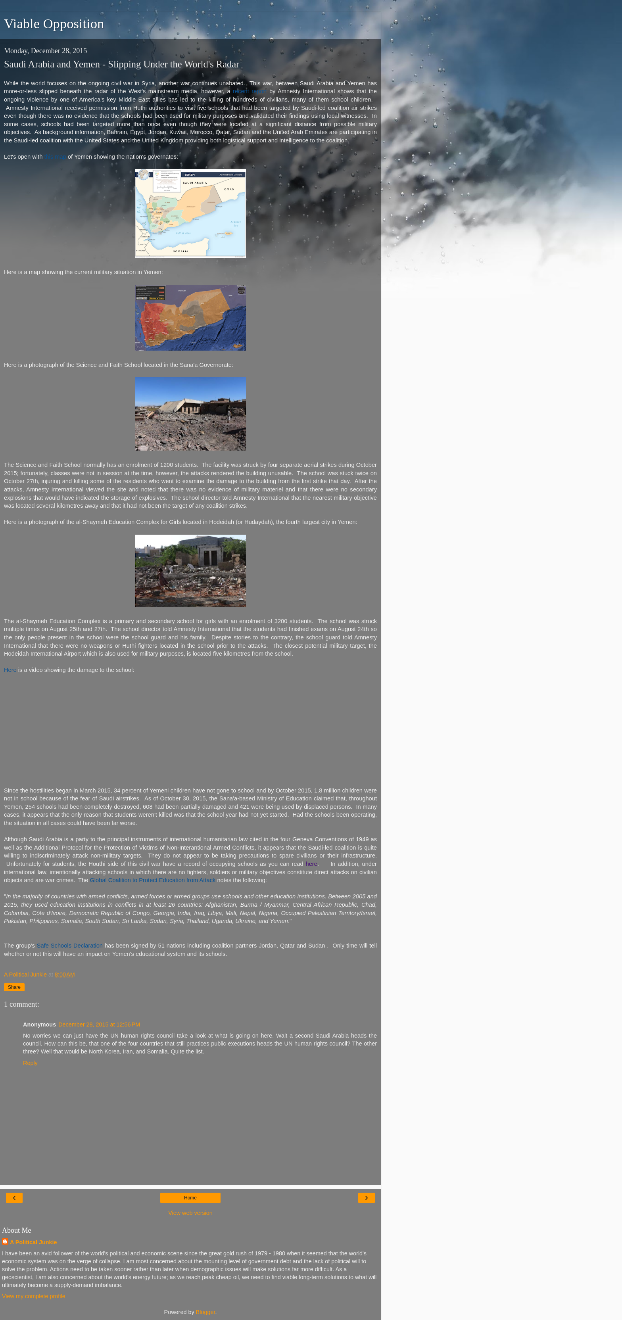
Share (14, 987)
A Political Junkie (33, 1242)
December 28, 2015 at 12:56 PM (99, 1024)
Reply (30, 1063)
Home (190, 1198)
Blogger (205, 1312)
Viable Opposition (54, 23)
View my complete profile (33, 1296)
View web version (190, 1213)
